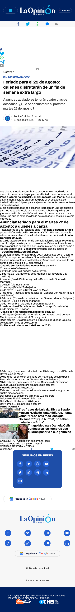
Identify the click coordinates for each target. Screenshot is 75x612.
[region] (37, 37)
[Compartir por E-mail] (37, 66)
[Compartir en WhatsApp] (37, 58)
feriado (23, 440)
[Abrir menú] (10, 10)
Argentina (7, 72)
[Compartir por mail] (73, 449)
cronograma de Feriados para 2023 (23, 254)
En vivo (66, 10)
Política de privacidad (37, 568)
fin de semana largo (39, 440)
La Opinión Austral (29, 116)
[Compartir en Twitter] (37, 54)
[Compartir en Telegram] (37, 62)
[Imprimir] (37, 69)
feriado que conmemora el (57, 194)
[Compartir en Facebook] (37, 50)
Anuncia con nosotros (37, 580)
